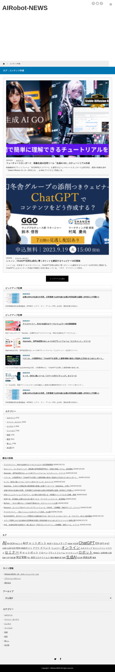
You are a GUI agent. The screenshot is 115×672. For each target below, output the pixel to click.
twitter (97, 3)
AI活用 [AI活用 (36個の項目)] (75, 544)
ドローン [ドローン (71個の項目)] (43, 552)
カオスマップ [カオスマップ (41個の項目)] (86, 548)
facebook (101, 3)
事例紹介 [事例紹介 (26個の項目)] (96, 553)
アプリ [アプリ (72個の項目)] (36, 548)
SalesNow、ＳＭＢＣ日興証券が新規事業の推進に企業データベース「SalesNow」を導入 (37, 486)
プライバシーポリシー (12, 578)
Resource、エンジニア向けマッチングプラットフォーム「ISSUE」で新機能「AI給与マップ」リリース (42, 507)
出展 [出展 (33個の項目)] (110, 553)
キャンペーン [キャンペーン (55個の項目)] (99, 548)
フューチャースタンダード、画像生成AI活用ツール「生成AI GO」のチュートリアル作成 (48, 163)
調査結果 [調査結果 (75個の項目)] (87, 557)
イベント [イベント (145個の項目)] (45, 547)
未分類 (9, 448)
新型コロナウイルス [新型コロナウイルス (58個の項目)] (40, 557)
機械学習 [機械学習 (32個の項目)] (58, 558)
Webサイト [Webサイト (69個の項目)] (26, 548)
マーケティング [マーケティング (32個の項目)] (71, 553)
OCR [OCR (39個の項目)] (13, 548)
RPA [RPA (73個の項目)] (18, 548)
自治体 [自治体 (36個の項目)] (80, 558)
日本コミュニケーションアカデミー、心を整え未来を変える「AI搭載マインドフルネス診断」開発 (40, 495)
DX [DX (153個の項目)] (97, 543)
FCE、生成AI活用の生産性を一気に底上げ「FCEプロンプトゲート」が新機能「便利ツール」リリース (41, 525)
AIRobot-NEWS (55, 668)
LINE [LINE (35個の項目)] (4, 548)
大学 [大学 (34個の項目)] (8, 558)
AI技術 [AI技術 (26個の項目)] (70, 543)
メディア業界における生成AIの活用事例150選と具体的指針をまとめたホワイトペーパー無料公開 (40, 520)
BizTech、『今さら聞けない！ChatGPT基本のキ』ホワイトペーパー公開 (31, 503)
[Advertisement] (57, 38)
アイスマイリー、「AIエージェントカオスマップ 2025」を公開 (27, 512)
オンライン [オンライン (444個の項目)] (70, 548)
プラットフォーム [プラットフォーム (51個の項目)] (56, 553)
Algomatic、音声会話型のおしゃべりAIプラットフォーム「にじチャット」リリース (57, 341)
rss (93, 3)
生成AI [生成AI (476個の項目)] (71, 557)
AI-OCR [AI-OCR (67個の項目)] (11, 543)
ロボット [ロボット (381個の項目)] (85, 552)
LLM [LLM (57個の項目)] (9, 548)
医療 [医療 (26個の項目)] (4, 558)
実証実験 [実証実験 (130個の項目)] (21, 557)
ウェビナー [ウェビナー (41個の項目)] (56, 548)
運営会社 (7, 583)
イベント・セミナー (22, 258)
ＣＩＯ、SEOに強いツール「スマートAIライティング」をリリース (50, 376)
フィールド (11, 430)
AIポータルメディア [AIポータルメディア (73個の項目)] (57, 543)
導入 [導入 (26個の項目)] (29, 558)
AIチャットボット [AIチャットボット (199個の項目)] (35, 543)
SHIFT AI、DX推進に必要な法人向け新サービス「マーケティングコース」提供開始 (34, 499)
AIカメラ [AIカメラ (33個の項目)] (18, 543)
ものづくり (20, 160)
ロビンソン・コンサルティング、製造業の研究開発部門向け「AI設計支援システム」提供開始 (38, 469)
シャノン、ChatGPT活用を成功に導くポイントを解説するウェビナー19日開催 (43, 261)
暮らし (9, 443)
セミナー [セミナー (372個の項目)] (12, 552)
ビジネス (10, 426)
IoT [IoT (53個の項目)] (107, 543)
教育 (8, 439)
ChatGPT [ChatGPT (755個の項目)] (87, 543)
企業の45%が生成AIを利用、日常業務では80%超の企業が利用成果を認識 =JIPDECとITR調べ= (61, 297)
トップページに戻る (57, 279)
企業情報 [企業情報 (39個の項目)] (104, 553)
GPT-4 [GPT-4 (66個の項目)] (103, 543)
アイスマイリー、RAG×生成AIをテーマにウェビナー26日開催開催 (49, 324)
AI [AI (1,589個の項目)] (4, 542)
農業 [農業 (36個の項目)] (94, 558)
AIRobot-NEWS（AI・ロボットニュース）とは (21, 574)
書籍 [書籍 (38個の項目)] (52, 558)
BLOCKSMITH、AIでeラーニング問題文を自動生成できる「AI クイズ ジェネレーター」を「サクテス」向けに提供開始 (48, 516)
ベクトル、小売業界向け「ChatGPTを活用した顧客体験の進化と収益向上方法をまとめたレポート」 (63, 358)
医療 (8, 435)
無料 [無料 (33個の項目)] (64, 558)
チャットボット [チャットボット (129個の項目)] (28, 552)
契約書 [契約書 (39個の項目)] (13, 558)
